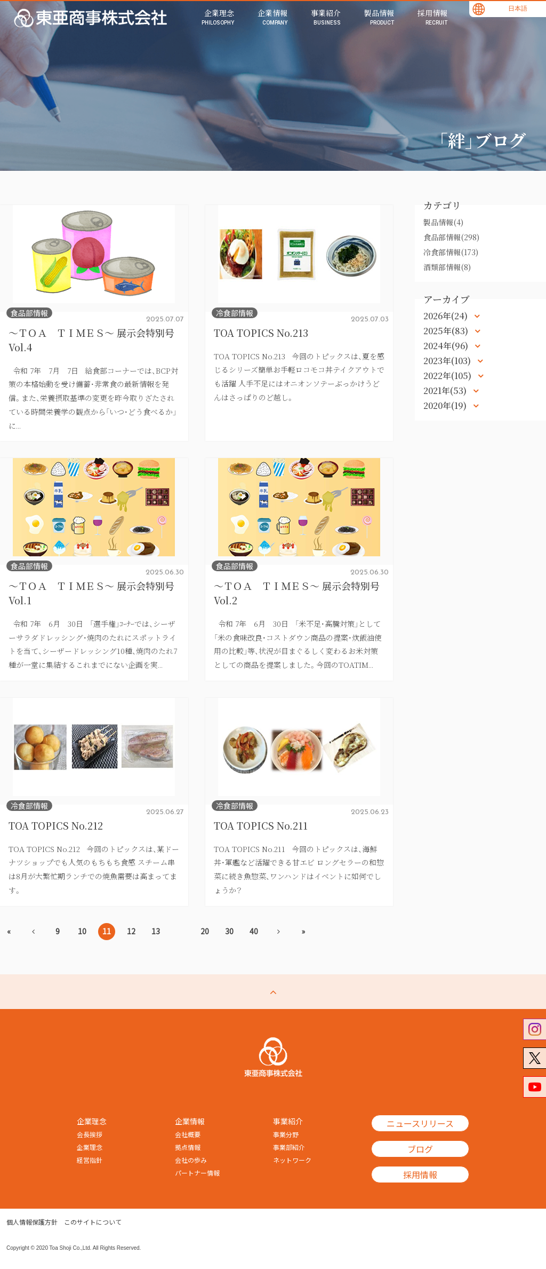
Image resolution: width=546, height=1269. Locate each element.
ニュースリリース (420, 1123)
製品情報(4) (443, 222)
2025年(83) (446, 331)
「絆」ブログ (482, 140)
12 (131, 931)
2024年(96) (446, 346)
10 (82, 931)
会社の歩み (191, 1160)
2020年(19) (446, 405)
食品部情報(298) (451, 237)
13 (155, 931)
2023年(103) (448, 360)
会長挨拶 (89, 1134)
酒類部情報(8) (447, 267)
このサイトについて (93, 1222)
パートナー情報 (197, 1173)
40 (254, 931)
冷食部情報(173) (450, 252)
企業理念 (89, 1147)
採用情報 (420, 1174)
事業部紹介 (289, 1147)
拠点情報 (187, 1147)
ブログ (420, 1148)
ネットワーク (292, 1160)
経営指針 (89, 1160)
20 (204, 931)
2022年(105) (448, 375)
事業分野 (286, 1134)
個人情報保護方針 (32, 1222)
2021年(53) (446, 390)
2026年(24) (446, 316)
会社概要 (187, 1134)
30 (229, 931)
